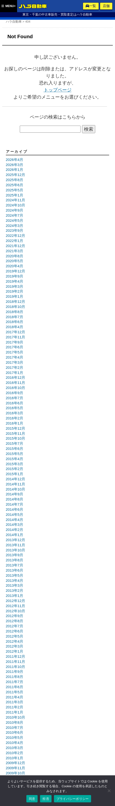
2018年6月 (14, 322)
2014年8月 (14, 499)
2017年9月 (14, 342)
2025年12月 (15, 175)
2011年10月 (15, 667)
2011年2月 (14, 707)
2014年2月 (14, 530)
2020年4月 (14, 266)
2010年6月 (14, 732)
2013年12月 (15, 540)
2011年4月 (14, 697)
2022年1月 (14, 241)
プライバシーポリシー (72, 799)
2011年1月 (14, 712)
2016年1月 (14, 423)
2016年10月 (15, 388)
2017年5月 (14, 352)
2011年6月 (14, 687)
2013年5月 (14, 575)
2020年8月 (14, 256)
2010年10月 (15, 717)
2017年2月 (14, 368)
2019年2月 (14, 291)
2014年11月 (15, 484)
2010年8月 (14, 722)
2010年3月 (14, 748)
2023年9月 (14, 230)
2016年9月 (14, 393)
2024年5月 (14, 220)
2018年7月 (14, 317)
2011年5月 (14, 692)
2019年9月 (14, 276)
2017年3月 (14, 362)
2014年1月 (14, 535)
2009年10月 (15, 773)
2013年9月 (14, 555)
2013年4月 (14, 581)
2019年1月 (14, 296)
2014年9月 (14, 494)
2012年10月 (15, 611)
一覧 (91, 6)
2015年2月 (14, 469)
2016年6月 (14, 403)
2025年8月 (14, 180)
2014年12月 (15, 479)
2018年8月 (14, 312)
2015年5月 (14, 454)
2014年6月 (14, 509)
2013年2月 (14, 591)
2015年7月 (14, 443)
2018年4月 (14, 327)
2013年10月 (15, 550)
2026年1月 (14, 170)
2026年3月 (14, 165)
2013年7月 (14, 565)
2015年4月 (14, 459)
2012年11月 (15, 606)
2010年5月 (14, 738)
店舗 (106, 6)
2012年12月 (15, 601)
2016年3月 (14, 413)
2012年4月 (14, 641)
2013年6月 (14, 570)
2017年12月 (15, 332)
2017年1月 (14, 373)
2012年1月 (14, 651)
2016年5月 (14, 408)
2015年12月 (15, 428)
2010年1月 (14, 758)
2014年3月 (14, 525)
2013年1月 (14, 596)
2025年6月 (14, 185)
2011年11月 (15, 662)
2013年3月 (14, 585)
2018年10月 (15, 307)
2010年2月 (14, 753)
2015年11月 (15, 433)
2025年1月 (14, 195)
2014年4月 (14, 520)
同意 (32, 799)
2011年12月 (15, 656)
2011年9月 (14, 672)
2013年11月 (15, 545)
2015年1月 (14, 474)
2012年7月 (14, 626)
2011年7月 (14, 682)
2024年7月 (14, 215)
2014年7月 (14, 504)
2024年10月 (15, 205)
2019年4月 (14, 281)
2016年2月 (14, 418)
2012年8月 (14, 621)
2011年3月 (14, 702)
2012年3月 (14, 646)
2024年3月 (14, 226)
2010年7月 (14, 728)
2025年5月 (14, 190)
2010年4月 (14, 743)
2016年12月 (15, 378)
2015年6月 (14, 449)
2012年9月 (14, 616)
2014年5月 (14, 515)
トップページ (58, 90)
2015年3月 (14, 464)
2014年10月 (15, 489)
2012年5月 (14, 636)
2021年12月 (15, 246)
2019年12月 (15, 271)
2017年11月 (15, 337)
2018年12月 (15, 302)
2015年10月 (15, 438)
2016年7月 (14, 398)
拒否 (45, 799)
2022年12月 (15, 236)
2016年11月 (15, 383)
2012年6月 (14, 631)
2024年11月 (15, 200)
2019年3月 (14, 286)
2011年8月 (14, 677)
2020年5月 (14, 261)
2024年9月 (14, 210)
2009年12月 (15, 763)
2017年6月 (14, 347)
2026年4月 (14, 160)
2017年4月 (14, 357)
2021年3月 (14, 251)
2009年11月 (15, 768)
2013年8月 (14, 560)
